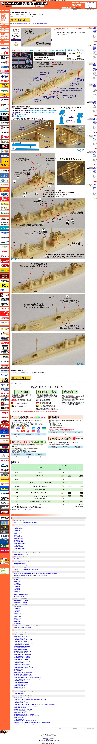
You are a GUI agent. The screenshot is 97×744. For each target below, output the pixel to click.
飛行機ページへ (4, 16)
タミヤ (15, 577)
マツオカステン (4, 456)
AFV (4, 14)
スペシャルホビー (4, 265)
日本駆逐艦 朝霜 (17, 619)
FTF (4, 146)
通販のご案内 (4, 570)
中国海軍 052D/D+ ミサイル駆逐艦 (21, 600)
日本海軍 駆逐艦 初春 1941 (19, 548)
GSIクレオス (4, 228)
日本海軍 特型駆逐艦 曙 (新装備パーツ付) (22, 674)
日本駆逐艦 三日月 (17, 611)
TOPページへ (4, 10)
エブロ (4, 155)
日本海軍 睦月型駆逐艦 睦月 (19, 717)
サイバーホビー (4, 219)
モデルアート (4, 493)
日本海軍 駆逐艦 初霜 (18, 546)
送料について (4, 572)
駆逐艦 (45, 23)
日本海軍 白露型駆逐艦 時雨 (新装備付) (22, 666)
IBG (4, 57)
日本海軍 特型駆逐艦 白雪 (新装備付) (21, 659)
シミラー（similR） (4, 242)
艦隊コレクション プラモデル (24, 561)
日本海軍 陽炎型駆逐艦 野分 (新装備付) (22, 657)
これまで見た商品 (66, 7)
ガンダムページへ (4, 24)
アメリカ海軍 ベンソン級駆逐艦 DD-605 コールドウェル (25, 724)
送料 (90, 4)
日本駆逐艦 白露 (17, 581)
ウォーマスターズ (4, 118)
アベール (4, 85)
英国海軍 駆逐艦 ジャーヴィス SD (21, 554)
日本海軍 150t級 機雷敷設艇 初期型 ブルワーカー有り (95, 67)
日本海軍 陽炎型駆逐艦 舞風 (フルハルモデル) (23, 639)
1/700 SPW (22, 634)
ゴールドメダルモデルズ (4, 208)
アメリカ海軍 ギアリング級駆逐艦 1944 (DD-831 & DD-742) (26, 569)
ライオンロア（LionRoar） (4, 527)
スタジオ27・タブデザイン (4, 261)
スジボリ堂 (4, 256)
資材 (38, 3)
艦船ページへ (4, 18)
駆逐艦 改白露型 (23, 23)
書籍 (45, 3)
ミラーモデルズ (4, 474)
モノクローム (4, 502)
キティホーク (4, 180)
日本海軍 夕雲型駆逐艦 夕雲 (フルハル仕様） (23, 709)
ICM (4, 53)
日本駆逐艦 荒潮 (17, 606)
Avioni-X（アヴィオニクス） (4, 62)
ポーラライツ (4, 422)
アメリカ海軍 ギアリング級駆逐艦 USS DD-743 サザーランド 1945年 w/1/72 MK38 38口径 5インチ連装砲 (35, 573)
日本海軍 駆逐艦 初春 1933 (19, 543)
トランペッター (4, 323)
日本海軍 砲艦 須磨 (94, 153)
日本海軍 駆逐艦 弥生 (18, 669)
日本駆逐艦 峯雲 (17, 618)
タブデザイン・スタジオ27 (4, 285)
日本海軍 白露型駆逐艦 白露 (19, 712)
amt (4, 137)
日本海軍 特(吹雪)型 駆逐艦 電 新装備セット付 (23, 643)
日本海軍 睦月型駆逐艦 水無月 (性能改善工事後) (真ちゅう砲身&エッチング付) (30, 699)
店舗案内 (90, 8)
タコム (15, 571)
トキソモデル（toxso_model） (4, 304)
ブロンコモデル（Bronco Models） (4, 398)
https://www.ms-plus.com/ (48, 738)
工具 (34, 3)
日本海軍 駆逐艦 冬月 (18, 532)
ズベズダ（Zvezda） (4, 270)
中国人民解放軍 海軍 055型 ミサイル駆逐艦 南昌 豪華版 (25, 522)
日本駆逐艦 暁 (17, 588)
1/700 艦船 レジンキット (25, 14)
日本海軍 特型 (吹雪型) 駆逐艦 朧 (20, 647)
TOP (6, 6)
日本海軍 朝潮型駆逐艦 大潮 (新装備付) (22, 664)
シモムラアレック (4, 247)
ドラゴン (4, 318)
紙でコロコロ (4, 175)
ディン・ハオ (4, 295)
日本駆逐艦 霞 (17, 621)
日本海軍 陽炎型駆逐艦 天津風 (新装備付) (22, 651)
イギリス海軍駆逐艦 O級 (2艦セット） (22, 594)
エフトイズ (4, 151)
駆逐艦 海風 (16, 23)
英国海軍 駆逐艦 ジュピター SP (20, 527)
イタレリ (4, 104)
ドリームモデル (17, 598)
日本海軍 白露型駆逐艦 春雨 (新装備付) (22, 652)
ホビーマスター (4, 440)
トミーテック (4, 309)
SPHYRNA (16, 520)
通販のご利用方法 (90, 2)
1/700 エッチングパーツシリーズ (26, 691)
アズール (4, 76)
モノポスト (4, 507)
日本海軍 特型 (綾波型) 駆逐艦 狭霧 (21, 682)
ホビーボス (4, 436)
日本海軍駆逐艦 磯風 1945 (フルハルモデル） (23, 558)
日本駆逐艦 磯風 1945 (18, 541)
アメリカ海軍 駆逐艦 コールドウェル (21, 697)
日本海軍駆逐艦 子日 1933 (19, 545)
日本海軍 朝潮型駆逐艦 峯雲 (19, 687)
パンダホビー (4, 347)
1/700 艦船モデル (24, 598)
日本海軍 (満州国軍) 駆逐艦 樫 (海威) (94, 47)
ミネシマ (4, 465)
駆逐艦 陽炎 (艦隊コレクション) (20, 563)
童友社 (4, 299)
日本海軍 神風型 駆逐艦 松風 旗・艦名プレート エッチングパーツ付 (27, 677)
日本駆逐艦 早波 (17, 608)
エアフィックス (4, 127)
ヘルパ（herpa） (4, 412)
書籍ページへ (4, 44)
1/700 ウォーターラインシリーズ (24, 524)
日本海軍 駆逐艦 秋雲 (18, 540)
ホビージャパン (4, 426)
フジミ (4, 389)
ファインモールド (4, 366)
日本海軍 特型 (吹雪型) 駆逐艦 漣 (20, 649)
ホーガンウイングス (4, 417)
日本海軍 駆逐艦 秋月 (18, 528)
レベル (4, 546)
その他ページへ (4, 31)
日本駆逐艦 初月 (17, 535)
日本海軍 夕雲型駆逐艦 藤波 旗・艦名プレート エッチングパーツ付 (27, 679)
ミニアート (4, 460)
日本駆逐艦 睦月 (17, 610)
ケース (42, 3)
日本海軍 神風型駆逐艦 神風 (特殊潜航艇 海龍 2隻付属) (25, 720)
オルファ (4, 165)
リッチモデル (4, 541)
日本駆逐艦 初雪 (17, 584)
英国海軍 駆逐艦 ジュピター (19, 550)
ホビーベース (4, 431)
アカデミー (4, 71)
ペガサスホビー (4, 403)
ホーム (56, 728)
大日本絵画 (4, 281)
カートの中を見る (76, 8)
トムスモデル (4, 313)
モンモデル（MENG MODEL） (4, 512)
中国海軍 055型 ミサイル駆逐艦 (20, 602)
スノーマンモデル (17, 567)
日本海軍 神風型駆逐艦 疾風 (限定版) (21, 636)
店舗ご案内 (4, 568)
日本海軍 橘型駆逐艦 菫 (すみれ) (20, 641)
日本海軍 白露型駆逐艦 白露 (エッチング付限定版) (24, 714)
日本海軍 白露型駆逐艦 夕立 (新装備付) (22, 661)
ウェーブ (4, 113)
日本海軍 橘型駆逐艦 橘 (19, 719)
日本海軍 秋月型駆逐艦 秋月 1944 (21, 701)
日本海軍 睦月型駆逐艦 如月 (19, 662)
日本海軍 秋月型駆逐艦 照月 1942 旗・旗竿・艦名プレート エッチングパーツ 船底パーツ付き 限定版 (34, 704)
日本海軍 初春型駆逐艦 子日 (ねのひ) (21, 689)
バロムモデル (4, 338)
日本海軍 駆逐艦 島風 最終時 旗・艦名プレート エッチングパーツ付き (28, 715)
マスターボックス (4, 451)
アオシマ (16, 524)
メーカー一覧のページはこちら (4, 48)
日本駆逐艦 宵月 (17, 533)
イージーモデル (4, 95)
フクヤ (4, 384)
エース (4, 141)
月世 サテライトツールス (4, 199)
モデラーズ (4, 488)
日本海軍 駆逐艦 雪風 (18, 538)
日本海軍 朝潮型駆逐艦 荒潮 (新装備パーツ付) (23, 672)
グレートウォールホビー (4, 194)
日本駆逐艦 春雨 (17, 583)
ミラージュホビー (4, 470)
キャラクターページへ (4, 26)
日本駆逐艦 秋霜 (17, 623)
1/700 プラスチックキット (27, 567)
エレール (4, 160)
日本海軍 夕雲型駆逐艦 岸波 (19, 685)
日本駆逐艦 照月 (17, 530)
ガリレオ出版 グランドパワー (4, 189)
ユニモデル (4, 518)
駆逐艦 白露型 (31, 23)
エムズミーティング (4, 563)
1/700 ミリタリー (22, 520)
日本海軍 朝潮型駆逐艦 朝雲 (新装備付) (22, 656)
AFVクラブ (4, 132)
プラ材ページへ (4, 38)
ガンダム (26, 3)
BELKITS (4, 408)
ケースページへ (4, 40)
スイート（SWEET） (4, 251)
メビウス (4, 479)
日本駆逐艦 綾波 (17, 586)
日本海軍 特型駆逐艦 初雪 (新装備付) (21, 644)
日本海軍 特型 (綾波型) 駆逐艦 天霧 (21, 684)
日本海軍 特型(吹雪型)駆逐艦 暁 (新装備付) (22, 646)
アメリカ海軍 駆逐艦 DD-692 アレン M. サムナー (24, 675)
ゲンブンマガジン (4, 203)
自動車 (14, 3)
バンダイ (4, 343)
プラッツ (4, 394)
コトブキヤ (4, 213)
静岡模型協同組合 (4, 237)
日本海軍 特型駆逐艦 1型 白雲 (20, 707)
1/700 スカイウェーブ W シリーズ (27, 695)
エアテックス (4, 123)
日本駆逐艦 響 (17, 589)
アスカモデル (4, 81)
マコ (4, 446)
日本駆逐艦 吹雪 (17, 579)
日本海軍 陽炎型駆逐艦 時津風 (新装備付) (22, 654)
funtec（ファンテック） (4, 371)
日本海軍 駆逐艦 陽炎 (18, 536)
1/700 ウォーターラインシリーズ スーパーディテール (29, 552)
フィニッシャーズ (4, 375)
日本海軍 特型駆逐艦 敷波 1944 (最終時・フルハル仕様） (25, 706)
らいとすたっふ (4, 532)
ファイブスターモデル (15, 372)
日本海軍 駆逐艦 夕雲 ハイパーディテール (22, 627)
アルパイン (4, 90)
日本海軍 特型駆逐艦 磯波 (19, 670)
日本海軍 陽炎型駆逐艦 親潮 (19, 680)
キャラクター (22, 3)
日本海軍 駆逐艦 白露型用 (19, 693)
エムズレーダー (4, 560)
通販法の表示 (4, 574)
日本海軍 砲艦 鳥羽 (94, 137)
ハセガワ (16, 604)
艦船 (60, 728)
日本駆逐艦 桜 (17, 593)
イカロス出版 (4, 99)
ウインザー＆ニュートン (4, 109)
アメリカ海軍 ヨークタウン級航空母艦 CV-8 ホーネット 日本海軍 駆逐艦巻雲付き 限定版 (32, 722)
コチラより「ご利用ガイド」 (28, 509)
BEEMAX (4, 357)
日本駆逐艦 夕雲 (17, 613)
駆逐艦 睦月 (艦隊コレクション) (20, 565)
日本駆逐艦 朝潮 (17, 616)
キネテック (4, 185)
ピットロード (16, 634)
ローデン (4, 550)
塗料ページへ (4, 34)
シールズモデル (4, 233)
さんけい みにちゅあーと (4, 223)
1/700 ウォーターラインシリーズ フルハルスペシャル (29, 629)
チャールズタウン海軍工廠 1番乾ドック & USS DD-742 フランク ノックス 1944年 (30, 575)
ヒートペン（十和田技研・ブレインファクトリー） (4, 352)
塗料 (30, 3)
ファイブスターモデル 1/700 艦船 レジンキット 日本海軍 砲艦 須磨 (71, 381)
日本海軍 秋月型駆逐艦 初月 (19, 638)
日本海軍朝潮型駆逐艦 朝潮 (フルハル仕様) (22, 710)
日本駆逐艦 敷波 (17, 591)
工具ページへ (4, 36)
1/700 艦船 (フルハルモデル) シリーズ (25, 556)
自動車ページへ (4, 20)
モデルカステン (4, 498)
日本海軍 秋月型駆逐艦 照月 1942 (21, 702)
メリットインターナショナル (4, 484)
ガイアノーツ (4, 171)
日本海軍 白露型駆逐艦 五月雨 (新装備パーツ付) (23, 667)
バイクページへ (4, 22)
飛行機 (6, 3)
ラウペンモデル (4, 536)
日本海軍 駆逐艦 (39, 23)
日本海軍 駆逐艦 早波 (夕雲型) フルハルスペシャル (24, 632)
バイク (18, 3)
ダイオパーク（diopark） (4, 276)
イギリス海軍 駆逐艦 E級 (19, 596)
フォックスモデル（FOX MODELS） (4, 380)
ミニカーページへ (4, 29)
